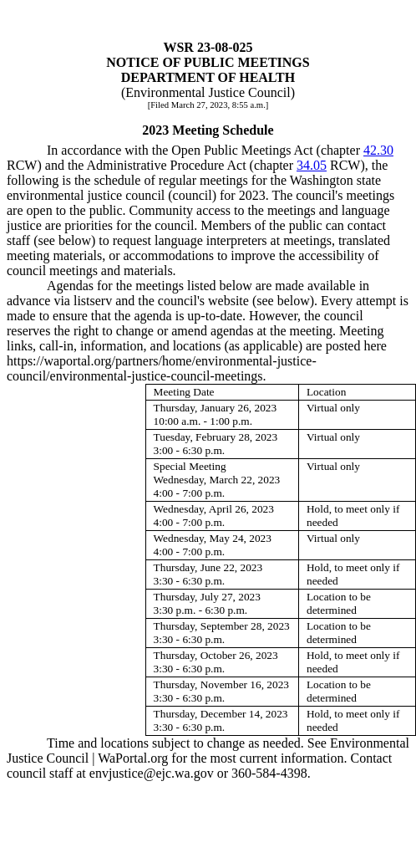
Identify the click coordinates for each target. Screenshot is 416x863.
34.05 (312, 165)
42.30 (378, 150)
